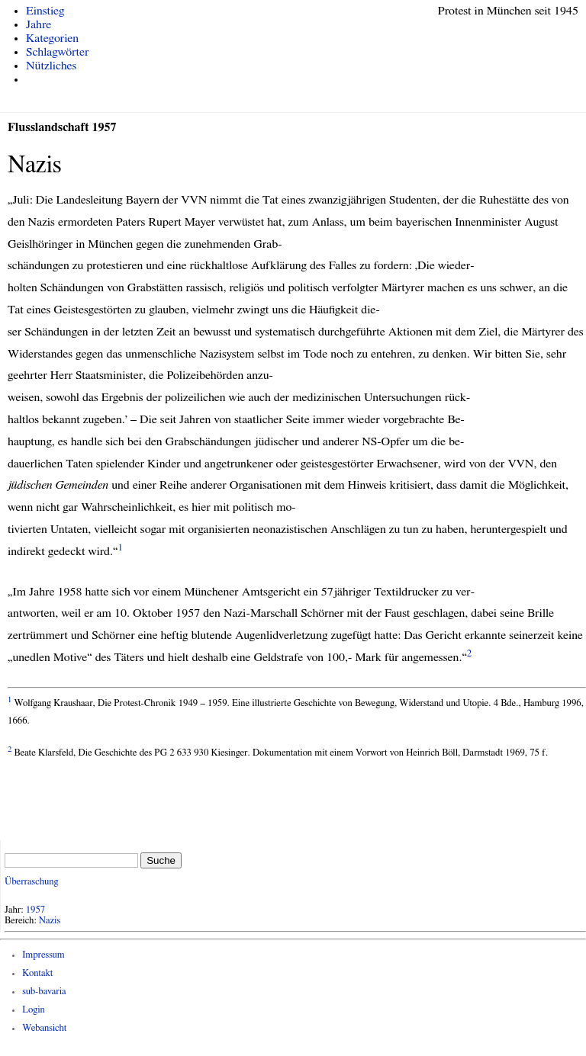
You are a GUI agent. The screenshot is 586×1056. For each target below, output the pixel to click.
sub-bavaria (44, 992)
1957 (36, 910)
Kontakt (37, 973)
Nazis (49, 921)
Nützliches (51, 65)
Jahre (38, 24)
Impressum (43, 955)
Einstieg (45, 11)
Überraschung (31, 882)
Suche (160, 860)
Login (33, 1010)
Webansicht (44, 1028)
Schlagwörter (57, 52)
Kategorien (52, 38)
